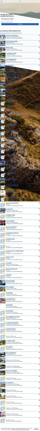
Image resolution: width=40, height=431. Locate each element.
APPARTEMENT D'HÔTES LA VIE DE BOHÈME (16, 149)
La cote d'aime (8, 312)
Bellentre (7, 300)
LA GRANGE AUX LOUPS (11, 179)
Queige (7, 180)
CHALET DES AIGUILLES (11, 269)
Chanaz (7, 96)
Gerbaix (7, 198)
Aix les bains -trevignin (10, 342)
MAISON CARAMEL (10, 281)
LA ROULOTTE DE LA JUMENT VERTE (14, 251)
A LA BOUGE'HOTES (10, 298)
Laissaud (7, 354)
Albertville (8, 318)
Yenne (7, 402)
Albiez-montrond (9, 84)
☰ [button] (1, 1)
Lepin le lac (8, 72)
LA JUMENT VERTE (10, 155)
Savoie (19, 36)
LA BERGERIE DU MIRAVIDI (12, 233)
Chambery (7, 60)
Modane (7, 348)
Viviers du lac (8, 306)
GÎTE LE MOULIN (10, 287)
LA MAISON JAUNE (10, 215)
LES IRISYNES (9, 293)
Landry (7, 282)
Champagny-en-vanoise (10, 36)
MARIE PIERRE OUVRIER (11, 41)
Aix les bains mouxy (9, 384)
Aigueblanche (8, 48)
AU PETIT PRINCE (10, 191)
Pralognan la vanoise (9, 360)
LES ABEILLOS (9, 209)
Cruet (7, 216)
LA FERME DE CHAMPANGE (12, 77)
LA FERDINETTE (10, 382)
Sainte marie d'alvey (9, 324)
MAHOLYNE (8, 89)
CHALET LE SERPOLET (11, 227)
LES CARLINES (9, 310)
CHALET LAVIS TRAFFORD (12, 203)
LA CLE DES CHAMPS (11, 197)
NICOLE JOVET (9, 47)
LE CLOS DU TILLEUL (11, 328)
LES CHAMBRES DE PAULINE (13, 316)
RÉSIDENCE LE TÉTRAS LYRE (13, 131)
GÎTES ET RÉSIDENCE (11, 352)
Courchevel (8, 378)
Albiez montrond (9, 264)
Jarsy (7, 90)
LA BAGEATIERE (9, 71)
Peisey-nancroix (9, 222)
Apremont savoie (9, 186)
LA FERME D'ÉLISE (10, 239)
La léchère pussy (9, 407)
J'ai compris (36, 429)
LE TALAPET (9, 263)
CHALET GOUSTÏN (10, 221)
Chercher (20, 24)
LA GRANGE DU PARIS (11, 53)
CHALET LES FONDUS (11, 125)
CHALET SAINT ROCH (11, 83)
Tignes (7, 162)
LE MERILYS (9, 107)
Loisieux (7, 54)
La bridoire (8, 192)
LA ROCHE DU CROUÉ (11, 167)
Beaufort (7, 126)
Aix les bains (8, 294)
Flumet (7, 42)
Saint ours (8, 66)
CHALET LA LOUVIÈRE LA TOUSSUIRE (14, 137)
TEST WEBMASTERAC (11, 59)
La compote (8, 288)
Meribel (7, 108)
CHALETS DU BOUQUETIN (12, 35)
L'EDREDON (8, 275)
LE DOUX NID (9, 95)
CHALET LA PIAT (10, 257)
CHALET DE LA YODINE (11, 370)
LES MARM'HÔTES (10, 101)
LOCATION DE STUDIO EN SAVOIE (14, 113)
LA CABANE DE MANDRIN (12, 322)
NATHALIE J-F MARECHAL (12, 185)
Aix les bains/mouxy (9, 366)
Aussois (7, 168)
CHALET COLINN (10, 161)
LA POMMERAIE (9, 65)
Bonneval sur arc (9, 210)
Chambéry (7, 390)
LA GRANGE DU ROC (10, 173)
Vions (7, 419)
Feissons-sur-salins (9, 372)
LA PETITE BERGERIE (11, 143)
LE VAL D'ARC (9, 346)
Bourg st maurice (9, 413)
